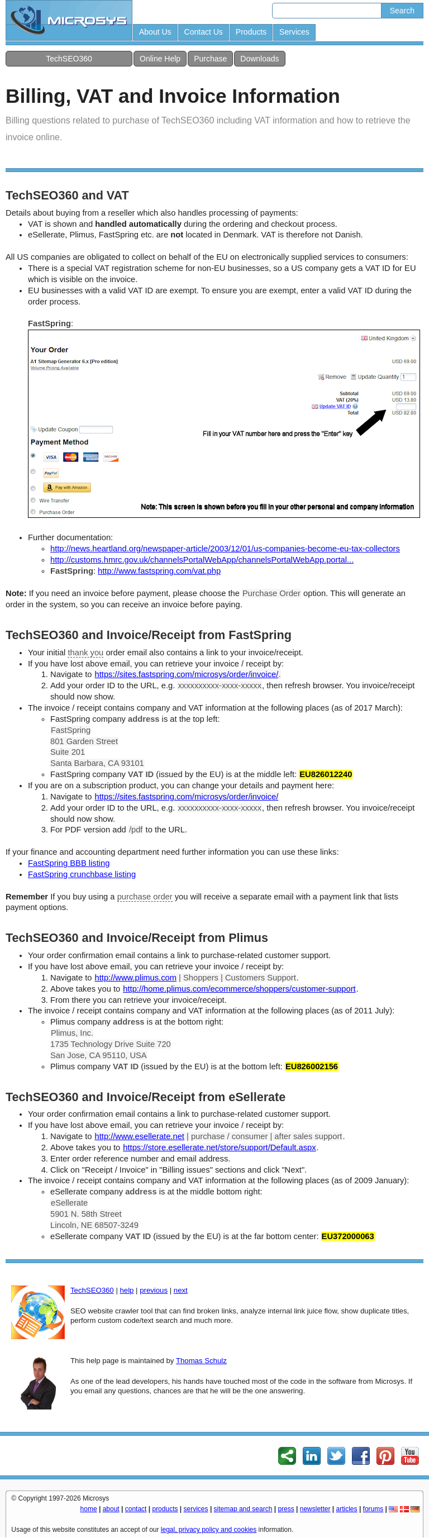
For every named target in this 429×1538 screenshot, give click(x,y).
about (111, 1509)
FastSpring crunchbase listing (82, 874)
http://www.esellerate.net (139, 1136)
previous (154, 1290)
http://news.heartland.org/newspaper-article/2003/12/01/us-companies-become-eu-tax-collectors (225, 548)
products (165, 1509)
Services (294, 31)
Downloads (259, 58)
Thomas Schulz (201, 1360)
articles (347, 1509)
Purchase (210, 58)
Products (251, 31)
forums (373, 1509)
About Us (155, 31)
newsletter (315, 1509)
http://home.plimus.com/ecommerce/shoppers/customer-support (239, 988)
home (88, 1509)
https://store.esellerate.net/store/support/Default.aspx (219, 1147)
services (196, 1509)
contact (136, 1509)
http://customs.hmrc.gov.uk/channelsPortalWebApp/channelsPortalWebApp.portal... (202, 559)
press (286, 1509)
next (181, 1290)
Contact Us (203, 31)
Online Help (160, 58)
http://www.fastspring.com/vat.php (159, 570)
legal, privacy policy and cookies (208, 1530)
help (127, 1290)
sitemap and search (243, 1509)
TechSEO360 (69, 58)
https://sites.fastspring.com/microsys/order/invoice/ (187, 674)
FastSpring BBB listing (68, 863)
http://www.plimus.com (136, 977)
